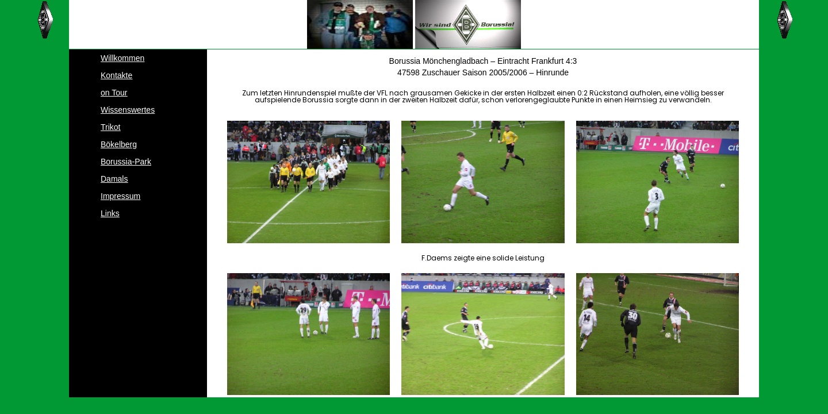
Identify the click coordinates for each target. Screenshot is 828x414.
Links (110, 213)
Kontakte (116, 75)
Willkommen (122, 58)
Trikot (110, 127)
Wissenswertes (128, 109)
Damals (114, 178)
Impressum (120, 196)
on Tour (114, 92)
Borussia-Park (126, 161)
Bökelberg (119, 144)
